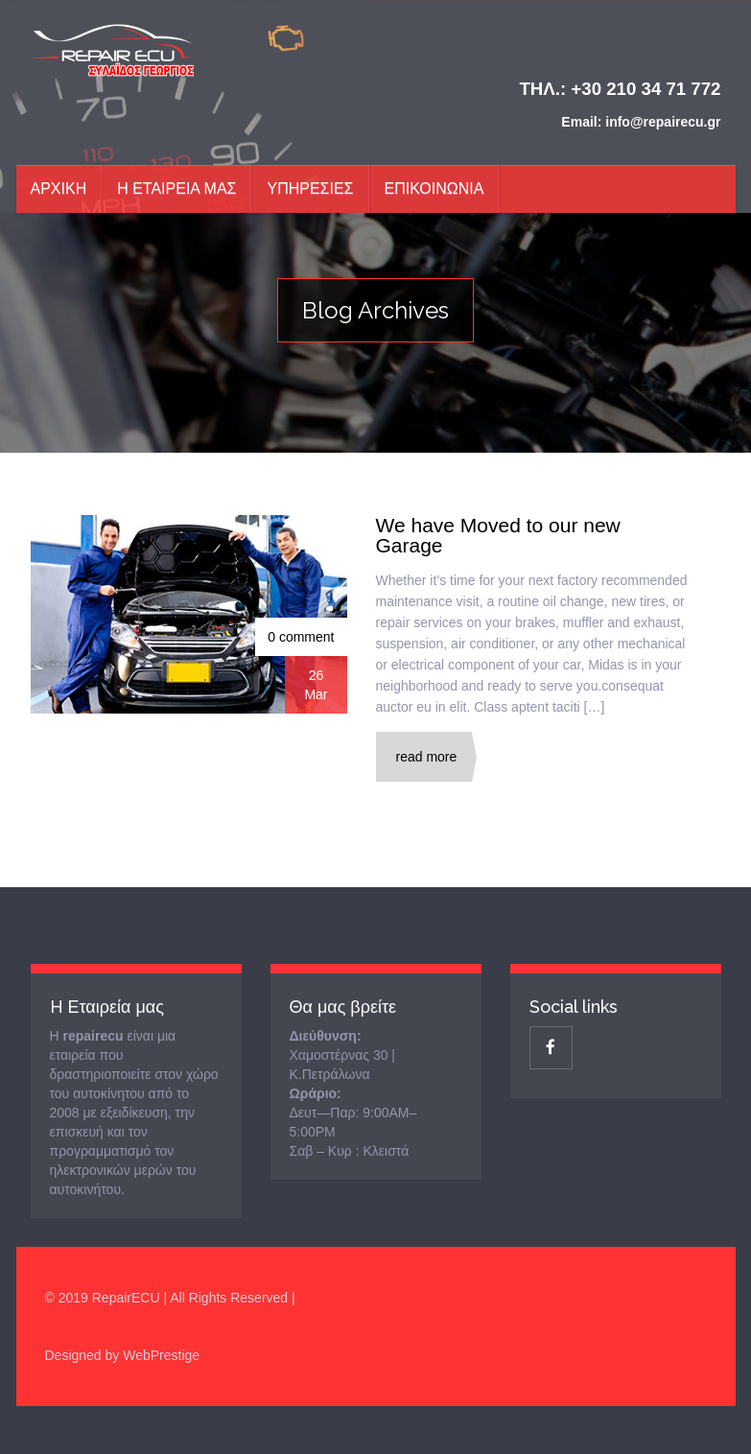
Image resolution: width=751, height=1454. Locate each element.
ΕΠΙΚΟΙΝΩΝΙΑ (434, 188)
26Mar (315, 685)
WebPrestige (161, 1355)
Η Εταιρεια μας (176, 188)
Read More (427, 756)
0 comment (301, 637)
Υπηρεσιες (310, 188)
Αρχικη (59, 188)
